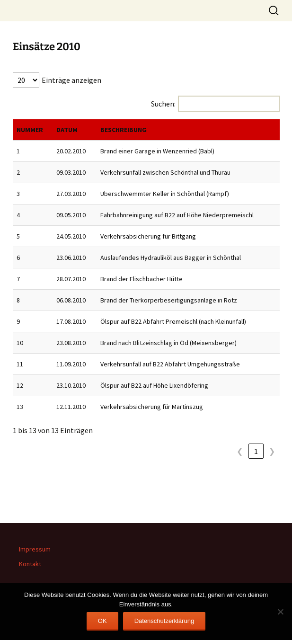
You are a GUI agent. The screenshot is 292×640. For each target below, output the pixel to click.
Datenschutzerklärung (164, 620)
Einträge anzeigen (71, 80)
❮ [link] (240, 451)
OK (102, 620)
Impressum (35, 549)
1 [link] (256, 451)
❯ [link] (272, 451)
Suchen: (163, 103)
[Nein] (280, 611)
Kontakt (30, 564)
